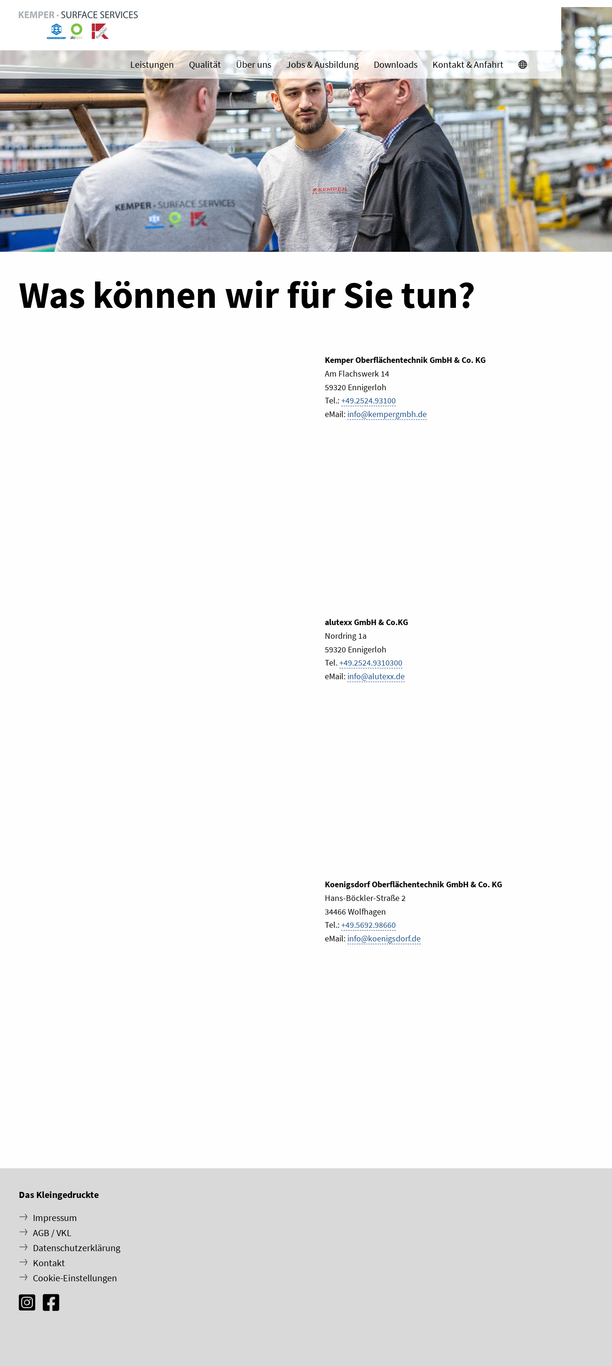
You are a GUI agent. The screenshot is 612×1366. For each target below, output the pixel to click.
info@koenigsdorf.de (384, 938)
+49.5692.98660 (368, 924)
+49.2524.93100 (368, 400)
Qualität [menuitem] (256, 66)
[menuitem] (574, 66)
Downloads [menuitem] (446, 66)
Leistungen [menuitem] (203, 66)
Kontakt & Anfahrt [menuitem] (518, 66)
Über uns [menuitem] (304, 66)
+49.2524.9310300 (370, 662)
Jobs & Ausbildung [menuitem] (373, 66)
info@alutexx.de (376, 676)
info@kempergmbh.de (387, 414)
